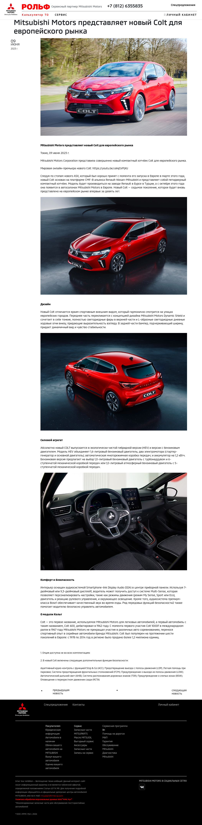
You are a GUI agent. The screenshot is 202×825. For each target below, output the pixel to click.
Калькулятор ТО (35, 14)
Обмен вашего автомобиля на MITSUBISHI (53, 749)
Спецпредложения (183, 5)
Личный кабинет (168, 704)
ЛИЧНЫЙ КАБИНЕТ (182, 14)
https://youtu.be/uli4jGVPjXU (110, 168)
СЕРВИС (61, 14)
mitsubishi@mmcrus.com (51, 796)
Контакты (79, 704)
